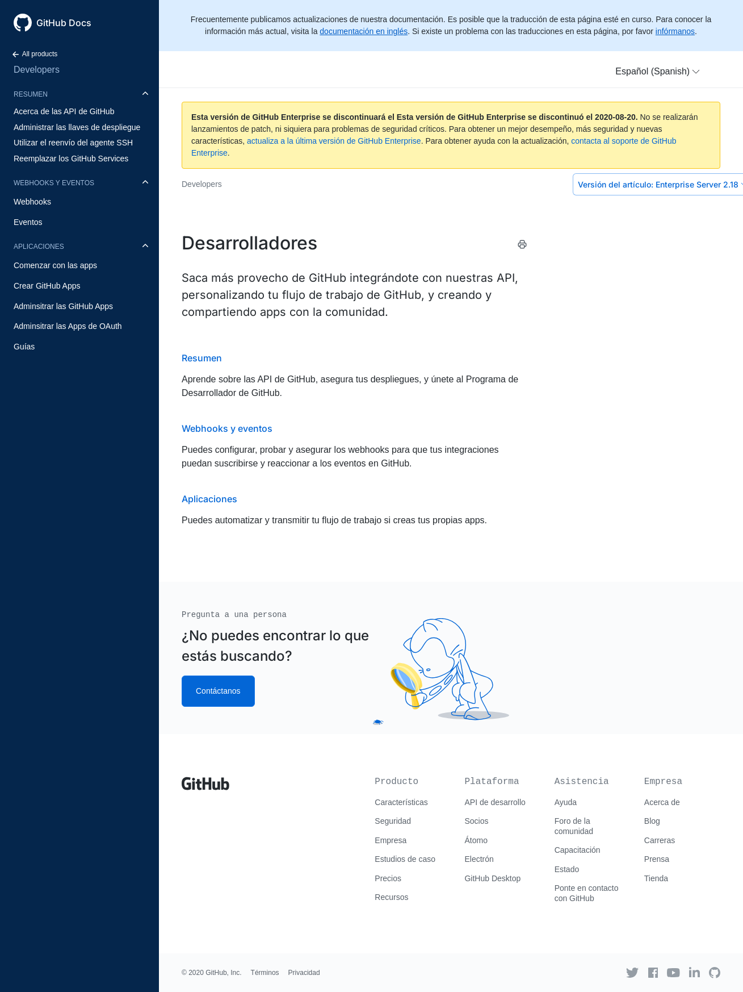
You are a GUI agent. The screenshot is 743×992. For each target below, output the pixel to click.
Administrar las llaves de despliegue (77, 127)
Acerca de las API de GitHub (64, 111)
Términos (265, 973)
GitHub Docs (63, 22)
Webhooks (32, 201)
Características (401, 802)
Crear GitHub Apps (47, 285)
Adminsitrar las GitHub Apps (63, 306)
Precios (388, 878)
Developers (37, 69)
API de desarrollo (494, 802)
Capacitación (578, 850)
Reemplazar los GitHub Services (71, 158)
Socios (476, 821)
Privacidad (304, 973)
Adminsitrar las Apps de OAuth (68, 326)
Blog (652, 821)
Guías (24, 346)
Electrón (478, 859)
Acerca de (662, 802)
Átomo (475, 840)
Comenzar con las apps (55, 265)
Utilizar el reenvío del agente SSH (73, 142)
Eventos (28, 222)
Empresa (390, 840)
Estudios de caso (405, 859)
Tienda (656, 878)
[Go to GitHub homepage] (205, 779)
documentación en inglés (364, 31)
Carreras (659, 840)
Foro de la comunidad (574, 826)
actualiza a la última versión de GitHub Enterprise (334, 140)
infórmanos (675, 31)
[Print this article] (522, 244)
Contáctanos (218, 690)
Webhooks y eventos (54, 183)
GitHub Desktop (492, 878)
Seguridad (393, 821)
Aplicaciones (39, 247)
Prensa (656, 859)
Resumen (31, 94)
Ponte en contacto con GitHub (587, 893)
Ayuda (566, 802)
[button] (657, 71)
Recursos (391, 897)
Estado (567, 869)
